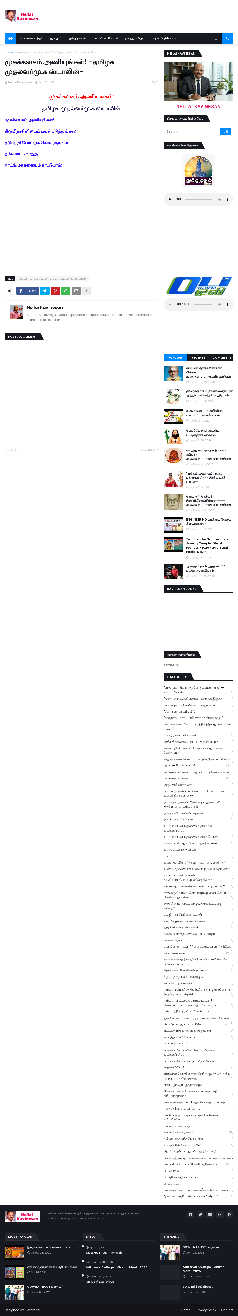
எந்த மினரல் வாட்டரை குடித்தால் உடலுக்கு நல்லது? (198, 906)
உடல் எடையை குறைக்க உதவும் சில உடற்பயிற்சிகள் (198, 828)
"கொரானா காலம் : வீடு (198, 711)
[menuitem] (10, 38)
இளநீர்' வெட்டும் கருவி (198, 819)
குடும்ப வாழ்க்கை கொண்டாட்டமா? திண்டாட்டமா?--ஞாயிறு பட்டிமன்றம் (198, 1003)
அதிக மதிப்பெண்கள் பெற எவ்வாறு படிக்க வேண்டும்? (198, 750)
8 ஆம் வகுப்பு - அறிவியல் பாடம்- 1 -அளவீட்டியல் (204, 413)
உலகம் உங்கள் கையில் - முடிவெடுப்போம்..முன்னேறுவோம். (198, 877)
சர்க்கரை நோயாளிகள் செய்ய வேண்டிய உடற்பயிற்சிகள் (198, 1052)
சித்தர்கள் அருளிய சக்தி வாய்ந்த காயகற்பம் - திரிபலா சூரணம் (198, 1093)
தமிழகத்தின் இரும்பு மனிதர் (198, 1145)
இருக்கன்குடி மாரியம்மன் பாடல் (49, 1247)
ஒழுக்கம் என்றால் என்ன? (198, 927)
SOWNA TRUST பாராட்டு (45, 1287)
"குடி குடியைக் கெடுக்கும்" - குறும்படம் (198, 705)
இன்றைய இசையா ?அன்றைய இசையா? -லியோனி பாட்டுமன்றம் (198, 804)
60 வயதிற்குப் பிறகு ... (101, 1282)
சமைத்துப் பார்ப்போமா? (198, 1037)
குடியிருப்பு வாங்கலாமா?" (198, 983)
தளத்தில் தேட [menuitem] (135, 38)
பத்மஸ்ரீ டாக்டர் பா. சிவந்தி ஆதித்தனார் (196, 1164)
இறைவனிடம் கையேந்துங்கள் (198, 813)
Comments (221, 357)
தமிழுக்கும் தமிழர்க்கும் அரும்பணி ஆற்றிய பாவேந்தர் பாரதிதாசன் (209, 393)
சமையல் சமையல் (198, 1043)
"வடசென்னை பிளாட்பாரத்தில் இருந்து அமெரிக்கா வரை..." (198, 726)
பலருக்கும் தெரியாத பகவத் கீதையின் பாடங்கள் (198, 1190)
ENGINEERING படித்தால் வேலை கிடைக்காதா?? (208, 521)
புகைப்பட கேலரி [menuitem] (105, 38)
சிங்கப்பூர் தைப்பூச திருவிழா (198, 1085)
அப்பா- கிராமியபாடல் (196, 765)
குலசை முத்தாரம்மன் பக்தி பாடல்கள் (52, 1267)
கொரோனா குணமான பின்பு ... (196, 1024)
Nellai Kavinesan (45, 307)
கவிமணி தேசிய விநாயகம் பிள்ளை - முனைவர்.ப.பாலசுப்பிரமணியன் (208, 372)
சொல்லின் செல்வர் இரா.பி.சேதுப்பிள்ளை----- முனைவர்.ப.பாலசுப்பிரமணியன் (208, 500)
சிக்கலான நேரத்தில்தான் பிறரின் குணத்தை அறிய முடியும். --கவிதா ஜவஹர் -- (198, 1076)
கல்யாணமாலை (196, 953)
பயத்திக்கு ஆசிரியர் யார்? (198, 1177)
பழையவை (147, 449)
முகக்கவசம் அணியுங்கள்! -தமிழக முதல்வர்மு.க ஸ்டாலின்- (57, 52)
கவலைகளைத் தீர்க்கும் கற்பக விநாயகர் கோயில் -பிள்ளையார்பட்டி (198, 961)
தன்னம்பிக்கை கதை (198, 1126)
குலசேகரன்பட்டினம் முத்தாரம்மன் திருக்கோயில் (198, 1018)
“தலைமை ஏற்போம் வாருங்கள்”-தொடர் (198, 1196)
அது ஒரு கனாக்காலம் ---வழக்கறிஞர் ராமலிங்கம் (198, 760)
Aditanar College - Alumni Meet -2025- (117, 1267)
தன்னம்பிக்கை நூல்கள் (198, 1132)
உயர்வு (198, 856)
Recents (198, 357)
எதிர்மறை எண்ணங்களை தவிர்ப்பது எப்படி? (198, 886)
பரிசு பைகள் (198, 1183)
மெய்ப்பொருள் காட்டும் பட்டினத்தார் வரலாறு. (202, 433)
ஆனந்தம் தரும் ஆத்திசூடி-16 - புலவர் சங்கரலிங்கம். (207, 568)
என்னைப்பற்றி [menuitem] (31, 38)
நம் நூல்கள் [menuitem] (77, 38)
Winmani (33, 1310)
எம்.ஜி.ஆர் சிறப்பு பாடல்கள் (198, 914)
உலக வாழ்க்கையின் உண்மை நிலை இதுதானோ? (198, 869)
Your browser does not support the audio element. (198, 199)
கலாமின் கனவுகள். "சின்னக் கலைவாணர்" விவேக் (198, 947)
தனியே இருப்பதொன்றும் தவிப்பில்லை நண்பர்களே (198, 1117)
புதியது (12, 449)
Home (186, 1310)
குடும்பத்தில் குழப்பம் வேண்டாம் (198, 1011)
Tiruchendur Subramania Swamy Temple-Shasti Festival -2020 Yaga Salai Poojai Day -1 (207, 545)
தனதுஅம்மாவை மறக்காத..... (198, 1108)
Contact (227, 1310)
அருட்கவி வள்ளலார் (198, 784)
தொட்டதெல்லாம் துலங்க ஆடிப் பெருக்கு (198, 1151)
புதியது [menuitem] (54, 38)
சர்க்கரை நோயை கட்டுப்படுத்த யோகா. (198, 1061)
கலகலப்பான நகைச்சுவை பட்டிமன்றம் (198, 934)
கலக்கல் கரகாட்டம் (198, 940)
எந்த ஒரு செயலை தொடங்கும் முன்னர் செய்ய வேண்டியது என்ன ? (198, 895)
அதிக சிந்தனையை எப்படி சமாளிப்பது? (198, 742)
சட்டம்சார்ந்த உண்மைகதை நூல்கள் (198, 1030)
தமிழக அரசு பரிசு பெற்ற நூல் (198, 1138)
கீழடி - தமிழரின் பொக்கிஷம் (198, 977)
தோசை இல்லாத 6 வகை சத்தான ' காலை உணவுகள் (198, 1158)
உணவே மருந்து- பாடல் (198, 849)
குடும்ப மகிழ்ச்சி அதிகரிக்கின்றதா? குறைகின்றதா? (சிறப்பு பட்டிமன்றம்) (198, 992)
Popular (175, 357)
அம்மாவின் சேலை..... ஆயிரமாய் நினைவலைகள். (198, 772)
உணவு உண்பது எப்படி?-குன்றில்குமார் (198, 843)
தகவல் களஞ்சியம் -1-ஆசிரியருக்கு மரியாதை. (198, 1102)
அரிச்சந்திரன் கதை (196, 778)
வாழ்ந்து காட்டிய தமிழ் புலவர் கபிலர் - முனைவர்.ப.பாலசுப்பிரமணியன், (208, 454)
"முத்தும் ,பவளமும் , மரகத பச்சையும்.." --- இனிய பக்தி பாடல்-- (206, 477)
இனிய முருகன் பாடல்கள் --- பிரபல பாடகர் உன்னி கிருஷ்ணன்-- (198, 793)
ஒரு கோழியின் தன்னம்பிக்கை (198, 921)
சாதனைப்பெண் (198, 1067)
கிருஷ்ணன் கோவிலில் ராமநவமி (198, 970)
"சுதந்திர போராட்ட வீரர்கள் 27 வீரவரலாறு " (198, 718)
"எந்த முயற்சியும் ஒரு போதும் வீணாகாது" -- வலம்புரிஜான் (198, 690)
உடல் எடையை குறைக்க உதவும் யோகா (198, 837)
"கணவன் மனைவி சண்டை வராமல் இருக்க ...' (198, 699)
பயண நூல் (198, 1171)
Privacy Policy (206, 1310)
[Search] (192, 131)
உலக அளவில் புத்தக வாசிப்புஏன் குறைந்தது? (198, 862)
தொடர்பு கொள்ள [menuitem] (165, 38)
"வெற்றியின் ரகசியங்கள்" (198, 735)
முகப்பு (9, 52)
